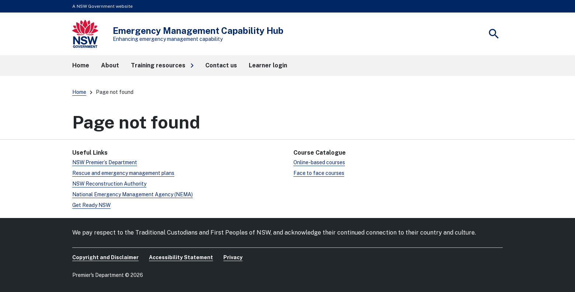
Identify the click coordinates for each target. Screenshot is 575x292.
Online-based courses (319, 162)
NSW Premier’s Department (104, 162)
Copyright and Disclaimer (105, 257)
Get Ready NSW (91, 205)
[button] (162, 65)
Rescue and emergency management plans (123, 173)
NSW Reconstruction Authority (109, 184)
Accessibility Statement (181, 257)
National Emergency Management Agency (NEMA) (132, 194)
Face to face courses (318, 173)
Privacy (233, 257)
